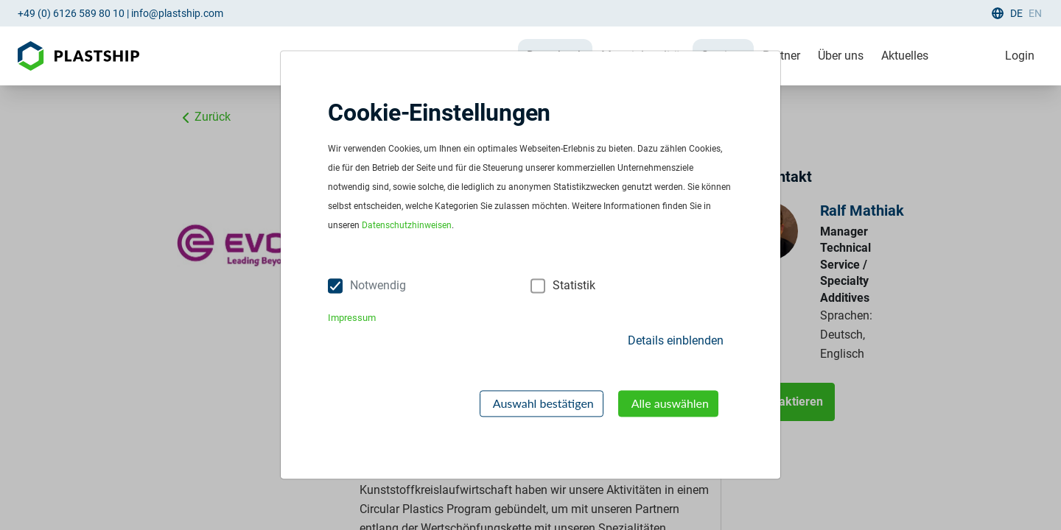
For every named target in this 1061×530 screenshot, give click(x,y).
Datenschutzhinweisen (407, 226)
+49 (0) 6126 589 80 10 (71, 13)
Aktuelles (904, 56)
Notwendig (378, 286)
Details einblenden (676, 340)
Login (1019, 56)
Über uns (841, 56)
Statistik (574, 286)
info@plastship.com (177, 13)
